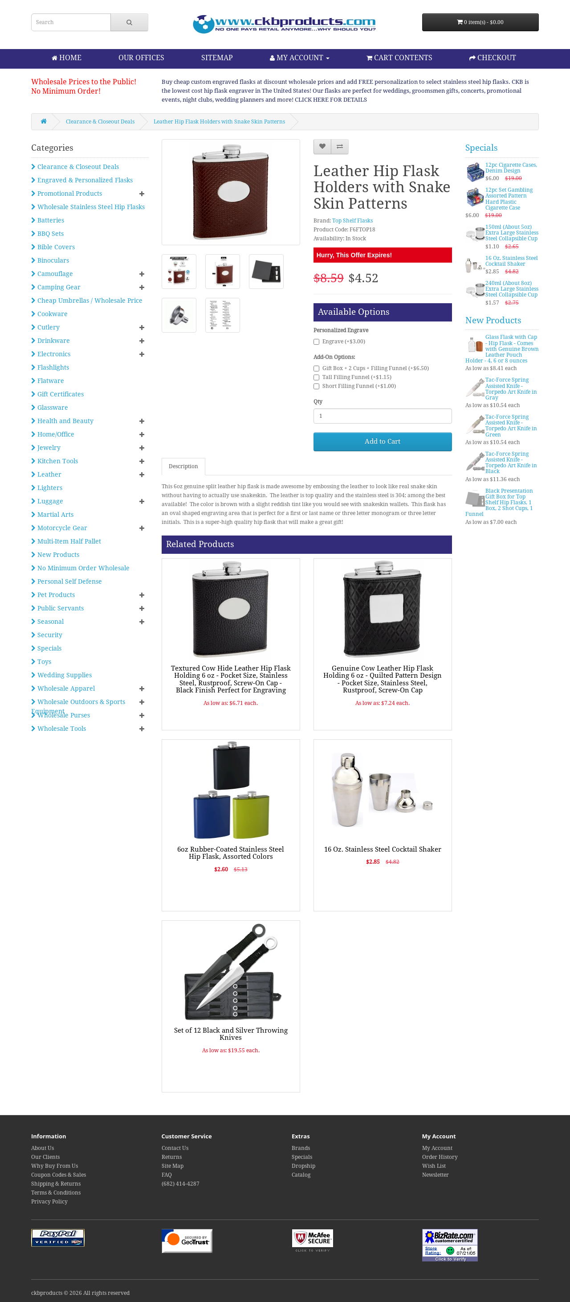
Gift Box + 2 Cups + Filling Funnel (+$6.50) (371, 368)
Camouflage (52, 273)
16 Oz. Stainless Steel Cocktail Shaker (382, 849)
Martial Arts (52, 514)
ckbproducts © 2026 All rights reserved (80, 1293)
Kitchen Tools (54, 461)
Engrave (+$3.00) (339, 341)
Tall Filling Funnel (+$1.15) (352, 377)
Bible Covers (53, 247)
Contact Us (175, 1148)
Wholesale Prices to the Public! (83, 82)
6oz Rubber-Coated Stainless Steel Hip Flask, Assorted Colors (230, 853)
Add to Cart (382, 441)
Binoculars (50, 260)
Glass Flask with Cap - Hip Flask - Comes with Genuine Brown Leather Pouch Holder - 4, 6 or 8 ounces (502, 349)
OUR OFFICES (141, 58)
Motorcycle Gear (59, 528)
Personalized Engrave (341, 330)
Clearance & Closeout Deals (100, 122)
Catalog (301, 1175)
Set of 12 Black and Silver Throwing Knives (231, 1034)
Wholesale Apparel (63, 688)
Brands (301, 1148)
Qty (318, 402)
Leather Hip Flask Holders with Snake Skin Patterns (219, 122)
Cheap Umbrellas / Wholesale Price (86, 300)
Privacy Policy (49, 1202)
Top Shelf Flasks (352, 221)
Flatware (47, 380)
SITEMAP (217, 58)
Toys (41, 661)
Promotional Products (66, 193)
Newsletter (435, 1175)
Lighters (46, 487)
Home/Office (52, 434)
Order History (440, 1157)
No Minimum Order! (66, 91)
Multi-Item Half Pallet (66, 541)
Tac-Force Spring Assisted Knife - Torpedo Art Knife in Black (511, 463)
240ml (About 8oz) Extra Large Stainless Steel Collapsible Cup (511, 289)
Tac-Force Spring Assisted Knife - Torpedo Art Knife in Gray (511, 389)
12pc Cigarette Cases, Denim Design (511, 168)
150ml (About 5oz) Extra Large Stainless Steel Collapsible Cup (511, 233)
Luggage (47, 501)
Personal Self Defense (66, 581)
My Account (437, 1148)
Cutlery (45, 327)
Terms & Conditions (56, 1193)
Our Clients (45, 1157)
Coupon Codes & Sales (58, 1175)
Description (183, 466)
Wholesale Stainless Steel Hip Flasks (88, 206)
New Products (55, 554)
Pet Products (53, 594)
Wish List (434, 1166)
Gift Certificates (57, 394)
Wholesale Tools (58, 728)
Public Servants (57, 608)
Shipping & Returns (56, 1184)
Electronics (50, 354)
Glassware (49, 407)
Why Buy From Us (54, 1166)
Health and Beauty (62, 420)
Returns (172, 1157)
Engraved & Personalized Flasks (82, 180)
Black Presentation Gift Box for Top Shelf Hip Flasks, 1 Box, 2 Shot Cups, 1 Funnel (499, 503)
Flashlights (50, 367)
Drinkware (50, 340)
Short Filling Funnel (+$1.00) (355, 386)
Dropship (303, 1166)
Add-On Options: (334, 357)
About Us (42, 1148)
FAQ (167, 1175)
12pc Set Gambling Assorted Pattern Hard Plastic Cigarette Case (509, 199)
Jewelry (46, 447)
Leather (46, 474)
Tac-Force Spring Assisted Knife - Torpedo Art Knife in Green (511, 426)
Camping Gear (56, 287)
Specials (46, 648)
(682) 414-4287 (181, 1184)
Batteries (47, 220)
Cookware (49, 313)
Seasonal (47, 621)
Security (46, 635)
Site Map (172, 1166)
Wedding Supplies (61, 675)
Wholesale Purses (60, 715)
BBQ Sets (47, 233)
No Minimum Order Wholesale (80, 568)
